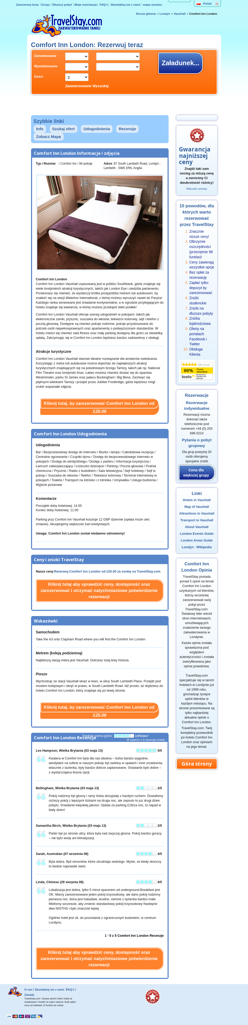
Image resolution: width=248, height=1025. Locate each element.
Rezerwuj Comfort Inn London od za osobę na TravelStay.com (107, 571)
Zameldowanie (45, 56)
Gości (38, 76)
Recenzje (127, 129)
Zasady (29, 994)
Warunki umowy (196, 188)
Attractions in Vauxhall (196, 513)
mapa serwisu (152, 4)
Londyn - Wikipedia (197, 547)
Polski (204, 3)
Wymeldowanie (45, 66)
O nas (28, 989)
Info (39, 129)
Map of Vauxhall (196, 507)
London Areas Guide (197, 540)
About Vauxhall (196, 527)
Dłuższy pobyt (62, 4)
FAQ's (104, 4)
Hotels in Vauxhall (197, 500)
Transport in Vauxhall (196, 520)
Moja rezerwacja (85, 4)
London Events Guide (197, 534)
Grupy (46, 4)
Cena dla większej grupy (196, 472)
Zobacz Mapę (48, 136)
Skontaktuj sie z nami (125, 4)
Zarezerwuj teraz (28, 4)
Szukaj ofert (63, 129)
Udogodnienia (97, 129)
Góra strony (197, 763)
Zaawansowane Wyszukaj (87, 86)
